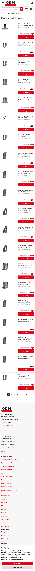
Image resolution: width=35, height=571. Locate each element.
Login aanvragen (6, 535)
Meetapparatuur (6, 483)
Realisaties (4, 502)
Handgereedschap (6, 469)
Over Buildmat (5, 519)
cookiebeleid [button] (15, 556)
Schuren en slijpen (6, 476)
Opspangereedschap (7, 462)
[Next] (26, 394)
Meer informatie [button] (17, 567)
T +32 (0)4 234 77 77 (7, 447)
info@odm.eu (5, 452)
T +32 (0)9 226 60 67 (7, 426)
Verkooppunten (5, 495)
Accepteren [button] (17, 563)
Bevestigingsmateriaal (8, 486)
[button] (3, 3)
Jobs (2, 523)
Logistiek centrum (6, 526)
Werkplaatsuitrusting (7, 466)
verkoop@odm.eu (6, 430)
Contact (3, 499)
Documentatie (5, 509)
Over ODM (4, 516)
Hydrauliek (4, 480)
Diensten (4, 506)
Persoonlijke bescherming (9, 490)
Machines (4, 473)
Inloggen (26, 37)
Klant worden (5, 538)
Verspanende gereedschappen (10, 459)
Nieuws (3, 512)
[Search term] (11, 9)
